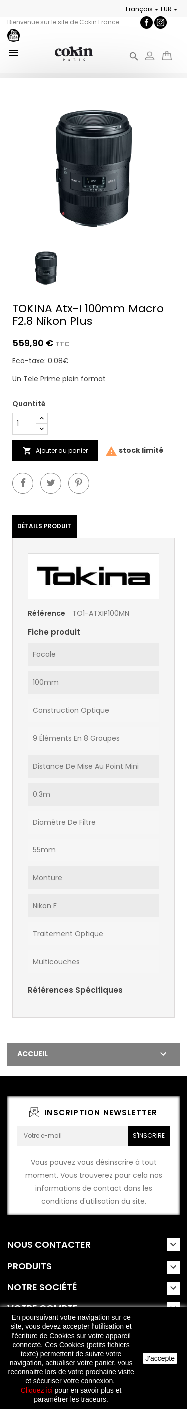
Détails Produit (44, 526)
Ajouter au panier (55, 451)
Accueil (32, 1054)
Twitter (51, 483)
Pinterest (79, 483)
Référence (46, 613)
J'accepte (160, 1358)
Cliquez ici (37, 1390)
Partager (23, 483)
